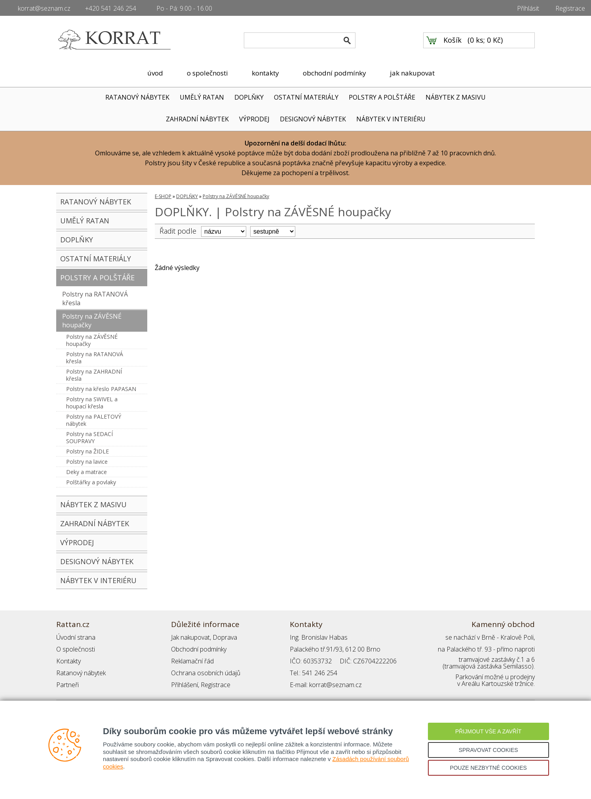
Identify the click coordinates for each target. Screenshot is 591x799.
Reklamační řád (192, 661)
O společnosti (75, 649)
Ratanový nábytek (81, 673)
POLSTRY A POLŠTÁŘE (382, 97)
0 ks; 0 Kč (485, 40)
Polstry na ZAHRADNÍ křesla (94, 375)
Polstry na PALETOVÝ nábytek (93, 420)
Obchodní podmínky (198, 649)
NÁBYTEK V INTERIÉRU (391, 119)
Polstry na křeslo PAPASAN (101, 389)
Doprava (225, 637)
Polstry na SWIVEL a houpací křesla (92, 402)
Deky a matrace (86, 472)
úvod (155, 72)
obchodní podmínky (334, 72)
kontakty (265, 72)
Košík (452, 40)
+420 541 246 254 (110, 8)
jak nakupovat (412, 72)
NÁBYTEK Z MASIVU (456, 97)
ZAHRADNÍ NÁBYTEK (197, 119)
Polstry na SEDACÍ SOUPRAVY (89, 437)
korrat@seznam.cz (44, 8)
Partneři (67, 684)
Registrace (570, 8)
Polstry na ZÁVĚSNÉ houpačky (92, 320)
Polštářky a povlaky (91, 482)
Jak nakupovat (190, 637)
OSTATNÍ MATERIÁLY (306, 97)
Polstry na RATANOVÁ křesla (95, 298)
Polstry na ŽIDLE (87, 451)
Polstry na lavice (87, 461)
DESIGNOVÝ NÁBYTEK (313, 119)
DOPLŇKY (249, 97)
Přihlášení (184, 684)
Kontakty (68, 661)
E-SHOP (163, 196)
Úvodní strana (75, 637)
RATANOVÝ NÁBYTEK (137, 97)
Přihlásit (528, 8)
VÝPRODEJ (254, 119)
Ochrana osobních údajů (205, 673)
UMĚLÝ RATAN (202, 97)
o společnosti (207, 72)
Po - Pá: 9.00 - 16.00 (184, 8)
